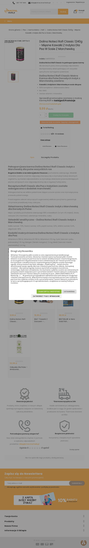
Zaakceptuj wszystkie (49, 291)
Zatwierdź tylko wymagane (46, 296)
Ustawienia (69, 291)
